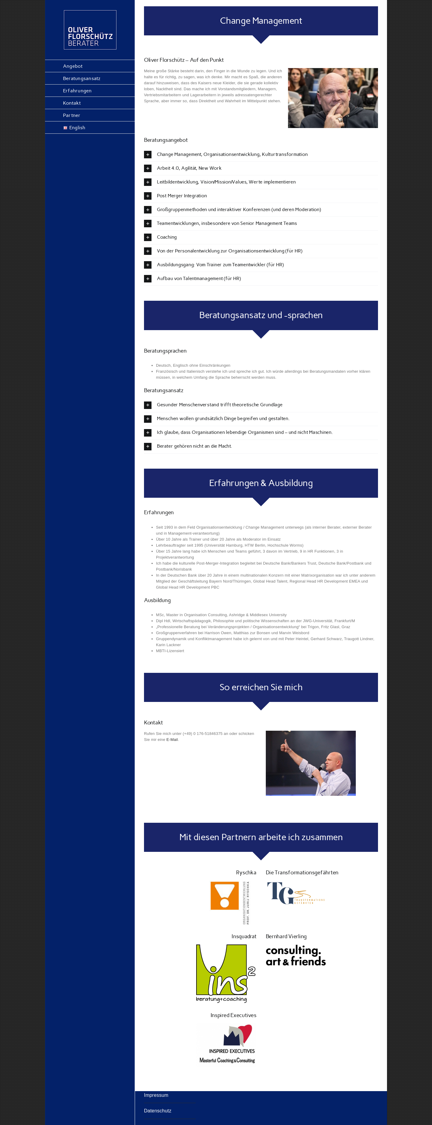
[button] (261, 154)
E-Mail (172, 739)
